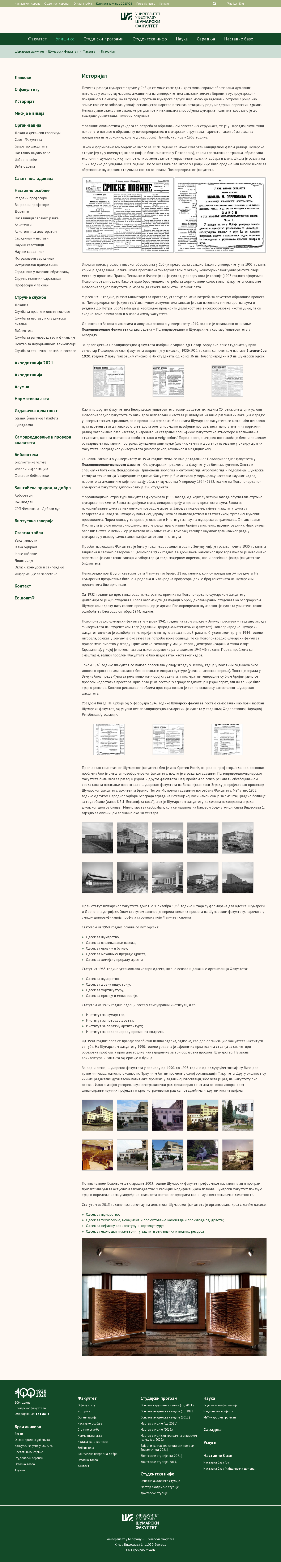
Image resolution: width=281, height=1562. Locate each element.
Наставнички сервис (27, 3)
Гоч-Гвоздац (24, 502)
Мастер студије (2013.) (157, 1429)
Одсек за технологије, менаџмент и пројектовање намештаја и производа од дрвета (154, 1220)
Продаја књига (145, 3)
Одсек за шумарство (102, 1214)
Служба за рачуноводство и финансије (45, 337)
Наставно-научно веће (32, 153)
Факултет (37, 39)
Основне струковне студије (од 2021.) (167, 1405)
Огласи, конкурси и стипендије (39, 567)
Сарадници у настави (31, 238)
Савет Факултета (28, 139)
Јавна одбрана (26, 547)
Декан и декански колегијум (37, 133)
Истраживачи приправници (36, 265)
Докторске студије (154, 1493)
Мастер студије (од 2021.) (159, 1423)
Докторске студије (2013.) (159, 1462)
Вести (19, 1434)
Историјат (25, 101)
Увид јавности (26, 540)
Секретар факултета (31, 146)
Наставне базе (238, 39)
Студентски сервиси (56, 3)
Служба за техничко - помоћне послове (45, 350)
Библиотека (24, 330)
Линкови (23, 77)
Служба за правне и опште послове (42, 311)
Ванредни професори (32, 204)
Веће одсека (25, 166)
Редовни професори (31, 198)
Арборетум (24, 495)
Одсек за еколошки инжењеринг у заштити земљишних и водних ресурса (145, 1231)
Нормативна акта (32, 398)
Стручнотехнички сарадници (38, 278)
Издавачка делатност (36, 410)
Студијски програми (104, 39)
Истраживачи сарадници (34, 258)
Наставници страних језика (37, 218)
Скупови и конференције (221, 1405)
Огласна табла (83, 3)
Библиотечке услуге (30, 462)
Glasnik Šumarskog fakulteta (36, 418)
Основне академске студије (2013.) (165, 1417)
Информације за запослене (36, 574)
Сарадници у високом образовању (42, 271)
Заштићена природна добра (43, 487)
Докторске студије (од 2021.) (161, 1456)
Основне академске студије (160, 1481)
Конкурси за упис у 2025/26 (114, 3)
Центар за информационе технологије (45, 344)
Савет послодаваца (34, 178)
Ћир (230, 3)
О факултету (27, 89)
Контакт (164, 3)
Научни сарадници (29, 251)
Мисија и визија (29, 113)
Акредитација (28, 375)
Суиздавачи (24, 425)
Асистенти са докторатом (36, 231)
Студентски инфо (150, 39)
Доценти (22, 211)
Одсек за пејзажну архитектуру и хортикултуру (124, 1225)
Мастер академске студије (160, 1487)
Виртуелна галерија (34, 521)
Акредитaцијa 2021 (34, 363)
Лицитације (24, 560)
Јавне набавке (26, 553)
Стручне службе (30, 297)
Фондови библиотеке (32, 475)
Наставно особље (32, 190)
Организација (28, 125)
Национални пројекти (218, 1411)
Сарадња (206, 39)
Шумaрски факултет (30, 51)
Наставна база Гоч (216, 1462)
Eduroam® (25, 598)
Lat (235, 3)
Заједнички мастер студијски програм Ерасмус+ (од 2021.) (167, 1448)
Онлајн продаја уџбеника (32, 1440)
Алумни (22, 387)
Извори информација (31, 469)
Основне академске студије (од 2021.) (168, 1411)
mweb (150, 1550)
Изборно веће (26, 159)
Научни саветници (29, 245)
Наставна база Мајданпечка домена (229, 1468)
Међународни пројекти (220, 1417)
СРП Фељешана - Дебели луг (37, 508)
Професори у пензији (31, 285)
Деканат (21, 305)
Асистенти (23, 225)
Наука (182, 39)
